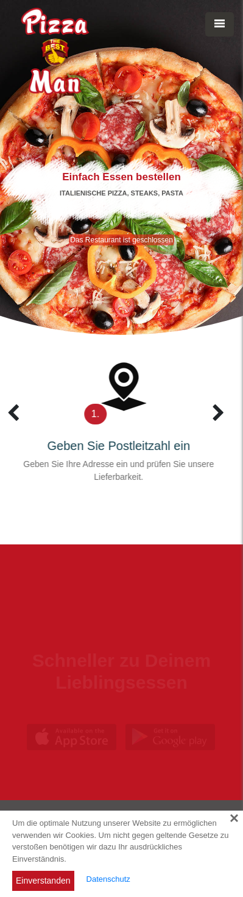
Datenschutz (108, 879)
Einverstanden (43, 880)
